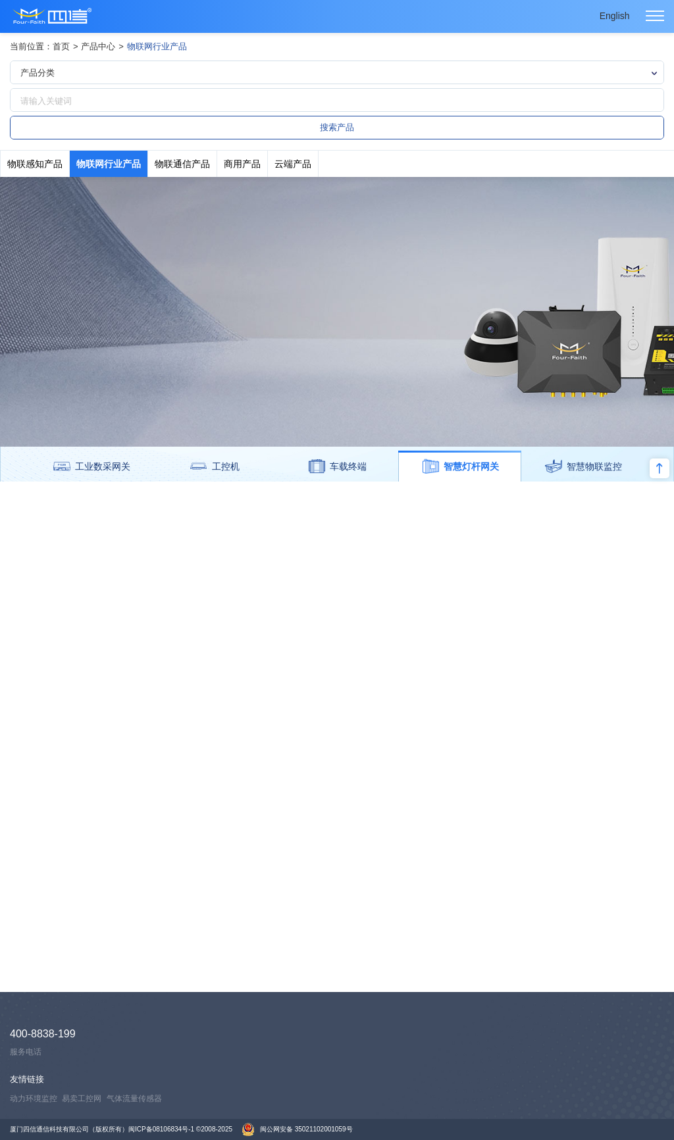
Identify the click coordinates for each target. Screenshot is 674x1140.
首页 (61, 46)
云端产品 (292, 164)
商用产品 (242, 164)
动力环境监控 (33, 1098)
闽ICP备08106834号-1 (161, 1129)
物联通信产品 (182, 164)
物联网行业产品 (157, 46)
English (615, 16)
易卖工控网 (81, 1098)
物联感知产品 (35, 164)
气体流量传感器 (134, 1098)
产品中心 (98, 46)
